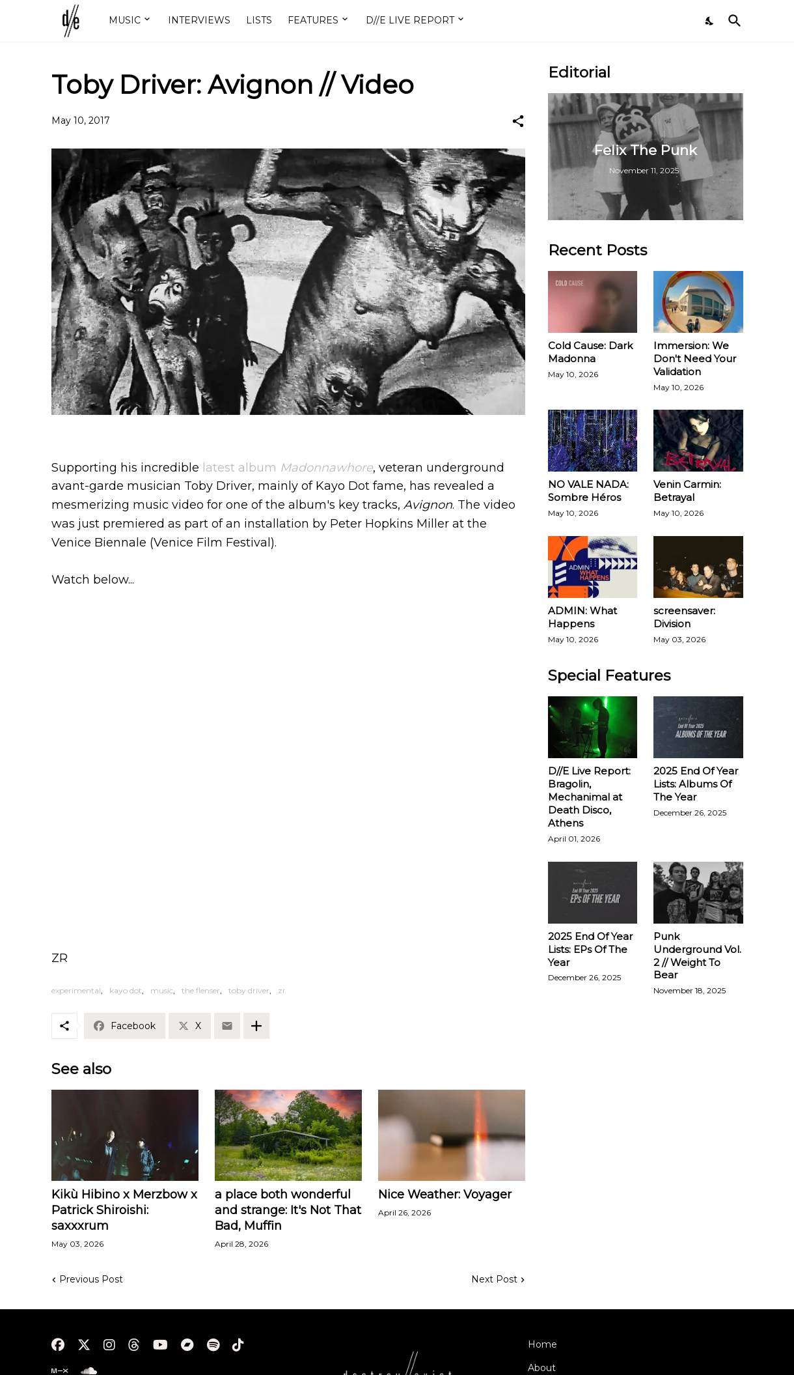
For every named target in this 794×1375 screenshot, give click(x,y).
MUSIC (125, 20)
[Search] (732, 21)
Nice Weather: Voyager (445, 1194)
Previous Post (91, 1279)
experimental (76, 990)
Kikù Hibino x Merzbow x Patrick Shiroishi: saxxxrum (124, 1210)
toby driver (248, 990)
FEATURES (313, 20)
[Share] (518, 121)
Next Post (494, 1279)
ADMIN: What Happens (582, 617)
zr (282, 990)
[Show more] (256, 1026)
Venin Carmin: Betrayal (687, 490)
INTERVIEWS (199, 20)
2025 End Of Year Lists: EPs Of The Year (590, 949)
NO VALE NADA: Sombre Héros (588, 490)
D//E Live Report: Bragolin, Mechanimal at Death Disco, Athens (589, 797)
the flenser (201, 990)
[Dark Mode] (710, 21)
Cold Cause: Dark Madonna (590, 352)
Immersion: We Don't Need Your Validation (694, 358)
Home (542, 1344)
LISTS (259, 20)
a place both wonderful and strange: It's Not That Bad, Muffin (288, 1210)
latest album (287, 468)
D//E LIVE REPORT (410, 20)
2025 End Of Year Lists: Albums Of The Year (695, 784)
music (161, 990)
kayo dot (125, 990)
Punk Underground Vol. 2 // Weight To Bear (697, 956)
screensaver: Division (684, 617)
